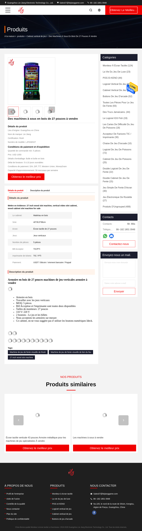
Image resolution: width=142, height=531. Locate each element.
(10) (117, 143)
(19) (115, 118)
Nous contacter (13, 509)
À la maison (9, 36)
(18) (118, 126)
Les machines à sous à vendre (88, 437)
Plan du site (11, 514)
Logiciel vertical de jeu (61, 509)
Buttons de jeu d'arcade (62, 519)
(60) (117, 90)
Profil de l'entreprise (15, 494)
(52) (117, 96)
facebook (94, 513)
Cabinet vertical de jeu (36, 36)
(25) (117, 161)
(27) (117, 199)
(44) (112, 78)
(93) (118, 104)
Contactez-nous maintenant (119, 244)
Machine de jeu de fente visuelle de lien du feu (71, 352)
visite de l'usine (13, 499)
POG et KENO (58, 504)
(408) (117, 206)
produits (20, 36)
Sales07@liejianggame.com (70, 3)
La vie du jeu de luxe (61, 499)
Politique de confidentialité (17, 519)
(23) (116, 72)
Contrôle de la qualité (15, 504)
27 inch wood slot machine (21, 357)
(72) (117, 151)
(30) (117, 135)
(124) (118, 65)
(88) (117, 84)
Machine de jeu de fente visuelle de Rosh (28, 352)
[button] (52, 110)
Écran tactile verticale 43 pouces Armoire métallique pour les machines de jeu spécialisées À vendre (36, 439)
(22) (116, 170)
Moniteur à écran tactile (62, 494)
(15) (116, 180)
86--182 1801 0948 (97, 3)
